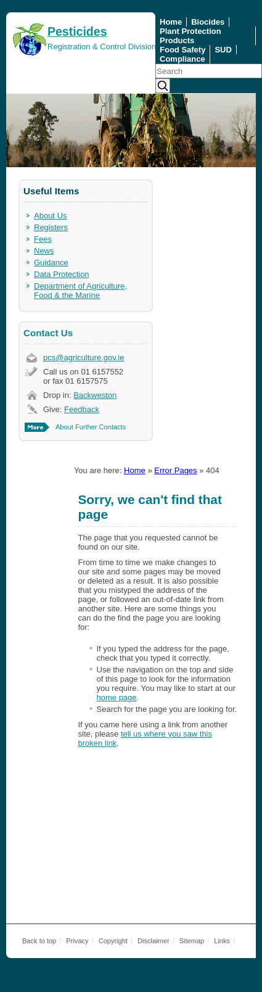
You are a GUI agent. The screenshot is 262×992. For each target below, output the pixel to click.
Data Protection (61, 274)
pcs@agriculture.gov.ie (83, 357)
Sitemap (192, 940)
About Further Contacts (90, 427)
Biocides (207, 22)
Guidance (51, 262)
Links (222, 940)
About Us (50, 215)
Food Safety (182, 49)
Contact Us (48, 333)
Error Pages (175, 470)
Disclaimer (153, 940)
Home (171, 22)
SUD (223, 49)
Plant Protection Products (190, 36)
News (44, 250)
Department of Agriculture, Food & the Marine (80, 290)
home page (117, 697)
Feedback (81, 409)
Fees (43, 239)
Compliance (182, 59)
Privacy (77, 940)
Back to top (39, 940)
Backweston (95, 395)
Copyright (113, 940)
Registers (51, 227)
